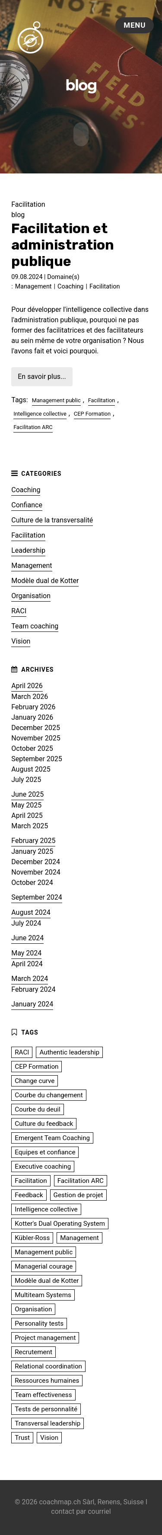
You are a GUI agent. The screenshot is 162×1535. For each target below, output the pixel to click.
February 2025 (33, 839)
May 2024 (26, 952)
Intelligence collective (39, 412)
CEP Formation (92, 412)
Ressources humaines (47, 1379)
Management (33, 285)
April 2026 (27, 684)
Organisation (31, 594)
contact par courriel (81, 1510)
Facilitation (104, 285)
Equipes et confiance (45, 1151)
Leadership (28, 549)
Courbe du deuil (37, 1108)
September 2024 (36, 896)
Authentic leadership (69, 1051)
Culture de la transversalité (52, 519)
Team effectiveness (43, 1393)
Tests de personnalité (46, 1408)
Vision (20, 640)
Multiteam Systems (43, 1294)
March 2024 (29, 977)
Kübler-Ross (32, 1236)
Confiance (26, 504)
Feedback (29, 1194)
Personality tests (39, 1322)
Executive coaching (43, 1165)
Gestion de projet (78, 1194)
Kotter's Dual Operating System (60, 1222)
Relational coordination (48, 1365)
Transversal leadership (47, 1422)
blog (18, 214)
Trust (22, 1436)
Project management (45, 1336)
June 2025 (27, 793)
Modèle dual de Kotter (45, 579)
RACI (18, 610)
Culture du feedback (44, 1122)
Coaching (70, 285)
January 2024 (32, 1003)
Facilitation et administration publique (62, 244)
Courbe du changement (49, 1094)
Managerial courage (44, 1265)
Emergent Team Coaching (52, 1137)
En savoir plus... (42, 375)
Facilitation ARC (32, 426)
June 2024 (27, 937)
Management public (56, 399)
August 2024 (30, 911)
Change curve (34, 1079)
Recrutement (33, 1351)
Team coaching (34, 625)
